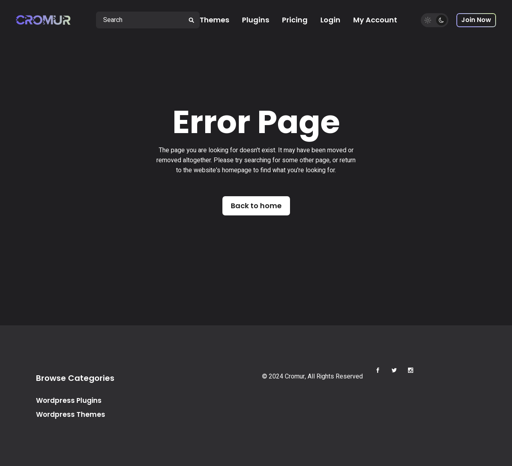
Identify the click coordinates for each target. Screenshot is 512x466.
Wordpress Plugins (69, 400)
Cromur (295, 376)
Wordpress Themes (70, 414)
